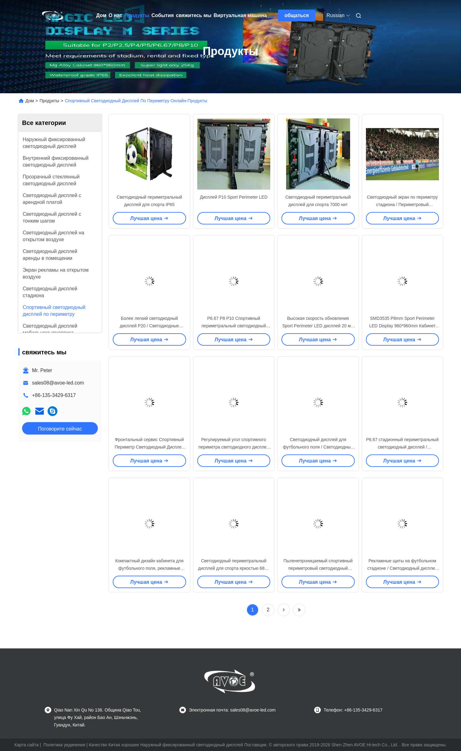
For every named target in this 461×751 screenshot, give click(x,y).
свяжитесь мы (193, 15)
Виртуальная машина (240, 15)
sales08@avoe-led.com (58, 382)
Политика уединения (64, 744)
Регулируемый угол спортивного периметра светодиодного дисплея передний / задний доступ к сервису (234, 447)
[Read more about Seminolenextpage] (283, 609)
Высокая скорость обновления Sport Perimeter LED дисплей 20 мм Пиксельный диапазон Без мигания (318, 326)
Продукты (137, 15)
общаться (297, 15)
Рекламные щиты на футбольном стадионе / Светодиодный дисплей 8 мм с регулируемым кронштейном (402, 568)
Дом (101, 15)
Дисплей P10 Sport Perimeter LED (233, 197)
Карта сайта (26, 744)
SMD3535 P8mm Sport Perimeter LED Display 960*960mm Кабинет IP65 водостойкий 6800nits (402, 326)
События (162, 15)
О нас (115, 15)
